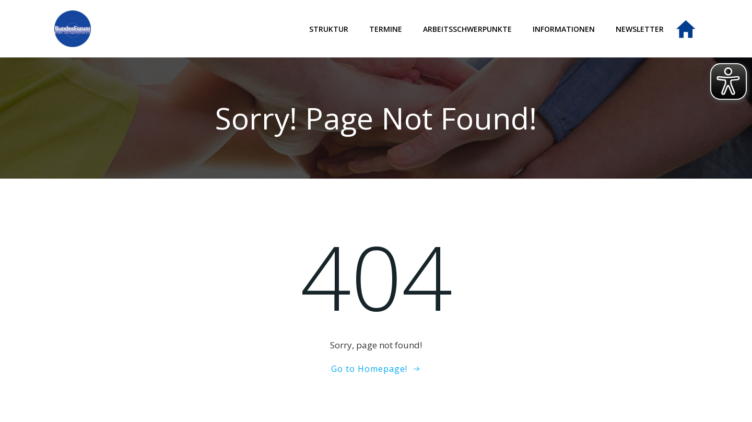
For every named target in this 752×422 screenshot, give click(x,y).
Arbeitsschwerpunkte (467, 29)
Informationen (564, 29)
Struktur (328, 29)
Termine (385, 29)
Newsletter (640, 29)
